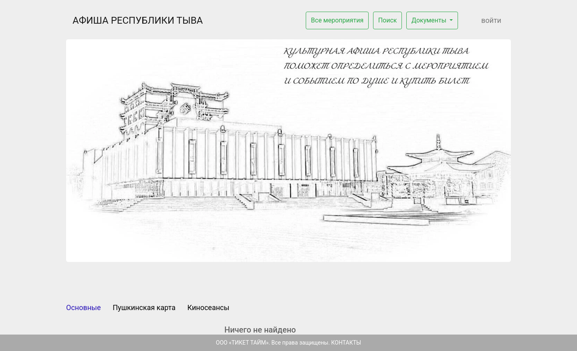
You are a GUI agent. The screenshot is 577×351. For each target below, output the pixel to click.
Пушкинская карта (144, 307)
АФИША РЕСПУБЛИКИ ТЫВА (138, 20)
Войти (491, 20)
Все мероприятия (337, 20)
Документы (430, 20)
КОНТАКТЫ (346, 342)
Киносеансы (209, 307)
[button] (99, 150)
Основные (83, 307)
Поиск (387, 20)
